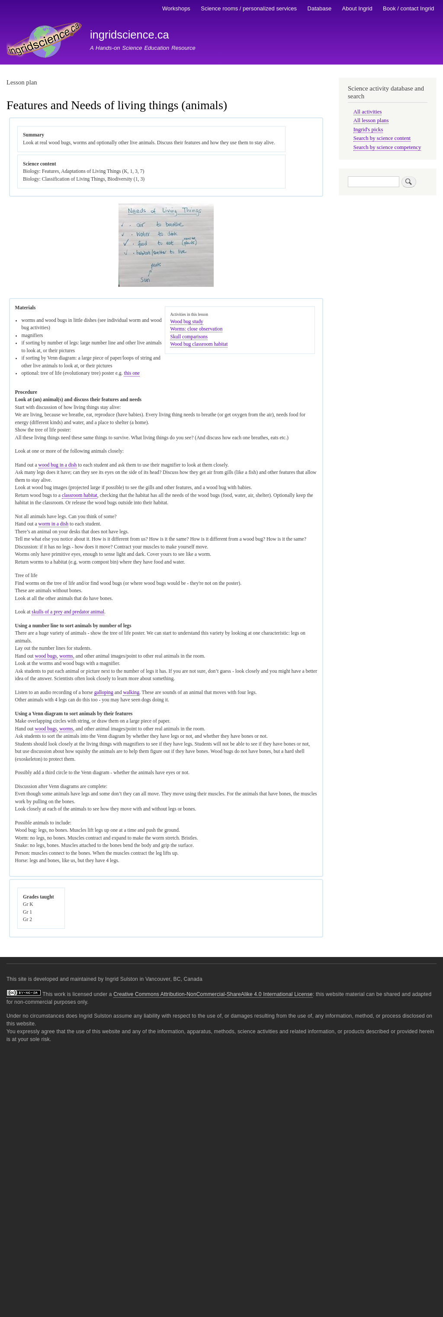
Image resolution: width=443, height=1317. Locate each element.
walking (131, 692)
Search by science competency (387, 147)
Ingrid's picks (368, 130)
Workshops (176, 8)
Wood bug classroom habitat (199, 344)
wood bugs (46, 656)
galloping (103, 692)
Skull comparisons (188, 337)
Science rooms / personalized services (249, 8)
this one (132, 373)
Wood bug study (186, 321)
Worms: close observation (196, 329)
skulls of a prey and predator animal (68, 612)
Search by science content (382, 138)
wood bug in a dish (58, 465)
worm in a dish (54, 524)
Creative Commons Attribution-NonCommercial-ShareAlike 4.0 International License (213, 994)
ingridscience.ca (129, 35)
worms (66, 656)
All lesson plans (371, 120)
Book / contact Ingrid (408, 8)
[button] (166, 285)
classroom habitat (79, 495)
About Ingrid (357, 8)
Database (320, 8)
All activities (367, 112)
